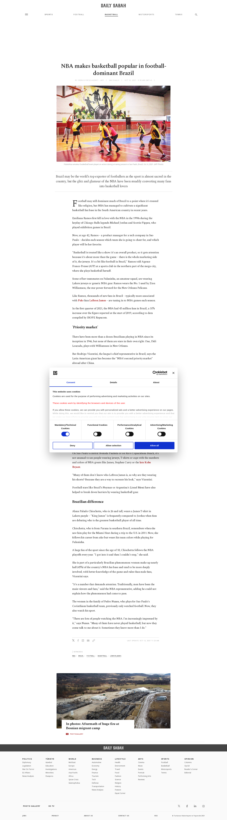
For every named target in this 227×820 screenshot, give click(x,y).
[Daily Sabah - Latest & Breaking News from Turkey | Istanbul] (113, 5)
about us (88, 816)
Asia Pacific (73, 772)
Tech (94, 779)
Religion (118, 783)
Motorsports (146, 14)
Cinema (141, 762)
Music (140, 766)
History (118, 786)
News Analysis (28, 776)
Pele (80, 300)
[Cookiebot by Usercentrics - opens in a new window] (154, 373)
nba (73, 656)
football (91, 656)
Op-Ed (187, 766)
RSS (156, 816)
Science (118, 779)
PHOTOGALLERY (76, 734)
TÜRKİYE (50, 759)
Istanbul (49, 762)
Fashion (118, 776)
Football (78, 14)
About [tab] (156, 382)
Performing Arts (144, 776)
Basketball (111, 14)
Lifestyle (120, 759)
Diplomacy (26, 762)
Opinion (189, 759)
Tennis (178, 14)
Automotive (96, 762)
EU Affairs (26, 772)
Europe (71, 766)
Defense (95, 783)
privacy (55, 816)
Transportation (98, 786)
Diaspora (49, 776)
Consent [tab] (71, 382)
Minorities (50, 772)
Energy (94, 769)
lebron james (115, 656)
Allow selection (113, 445)
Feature (118, 790)
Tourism (95, 776)
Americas (72, 769)
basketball (102, 656)
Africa (71, 776)
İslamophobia (74, 783)
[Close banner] (173, 373)
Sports (49, 14)
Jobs (24, 816)
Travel (117, 769)
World (72, 759)
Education (50, 766)
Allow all (154, 445)
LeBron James (97, 300)
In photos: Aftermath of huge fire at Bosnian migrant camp (93, 726)
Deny (72, 445)
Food (117, 772)
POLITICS (27, 759)
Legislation (26, 766)
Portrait (141, 772)
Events (140, 769)
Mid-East (72, 762)
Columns (188, 762)
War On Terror (28, 769)
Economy (95, 766)
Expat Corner (120, 793)
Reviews (141, 779)
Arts (140, 759)
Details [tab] (113, 382)
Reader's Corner (191, 769)
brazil (81, 656)
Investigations (51, 769)
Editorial (187, 772)
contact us (123, 816)
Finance (95, 772)
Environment (120, 766)
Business (97, 759)
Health (117, 762)
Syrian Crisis (73, 779)
